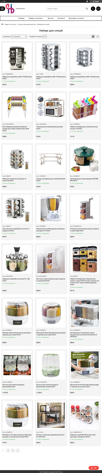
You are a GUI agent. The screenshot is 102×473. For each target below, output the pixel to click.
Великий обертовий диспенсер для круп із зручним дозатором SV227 (16, 334)
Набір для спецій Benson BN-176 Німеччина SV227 (84, 78)
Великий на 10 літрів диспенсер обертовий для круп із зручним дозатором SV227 (16, 436)
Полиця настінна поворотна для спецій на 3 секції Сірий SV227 (84, 230)
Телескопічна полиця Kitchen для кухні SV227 (49, 127)
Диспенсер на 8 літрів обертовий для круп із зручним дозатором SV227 (84, 385)
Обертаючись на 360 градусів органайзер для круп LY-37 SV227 (50, 230)
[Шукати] (86, 8)
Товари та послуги (35, 18)
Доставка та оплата (76, 18)
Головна (21, 18)
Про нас (51, 18)
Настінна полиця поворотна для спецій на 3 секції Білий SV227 (50, 280)
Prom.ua (60, 472)
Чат (93, 468)
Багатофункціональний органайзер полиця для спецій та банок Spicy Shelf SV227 (15, 128)
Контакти (61, 18)
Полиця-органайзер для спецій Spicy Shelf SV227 (50, 180)
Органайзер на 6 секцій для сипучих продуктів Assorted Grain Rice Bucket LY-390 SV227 (83, 334)
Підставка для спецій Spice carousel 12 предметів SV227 (15, 230)
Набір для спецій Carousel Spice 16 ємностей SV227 (14, 180)
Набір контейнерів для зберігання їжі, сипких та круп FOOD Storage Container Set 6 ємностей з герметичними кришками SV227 (84, 281)
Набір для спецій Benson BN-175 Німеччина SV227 (51, 78)
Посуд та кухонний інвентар (27, 24)
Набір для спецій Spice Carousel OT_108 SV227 (15, 280)
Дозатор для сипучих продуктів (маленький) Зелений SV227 (47, 385)
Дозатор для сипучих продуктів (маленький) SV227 (13, 385)
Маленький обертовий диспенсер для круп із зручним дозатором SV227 (51, 334)
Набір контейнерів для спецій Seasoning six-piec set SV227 (84, 127)
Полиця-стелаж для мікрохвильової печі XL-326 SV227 (50, 436)
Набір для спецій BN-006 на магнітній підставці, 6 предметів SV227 (82, 436)
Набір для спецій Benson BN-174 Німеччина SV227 (17, 78)
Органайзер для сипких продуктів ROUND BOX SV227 (84, 180)
